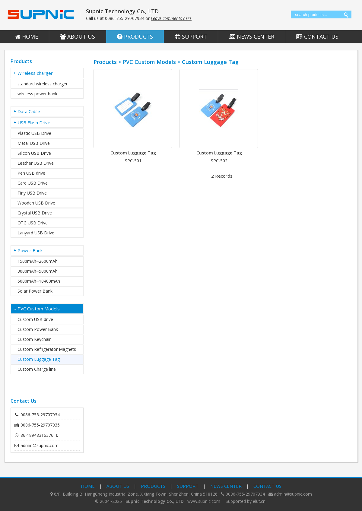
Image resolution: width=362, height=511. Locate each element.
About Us (77, 36)
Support (191, 36)
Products (135, 36)
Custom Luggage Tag (133, 153)
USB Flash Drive (33, 122)
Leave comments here (171, 18)
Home (26, 36)
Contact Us (317, 36)
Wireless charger (35, 73)
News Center (251, 36)
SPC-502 (219, 160)
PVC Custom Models (38, 309)
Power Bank (30, 250)
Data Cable (28, 111)
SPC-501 (133, 160)
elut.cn (259, 501)
